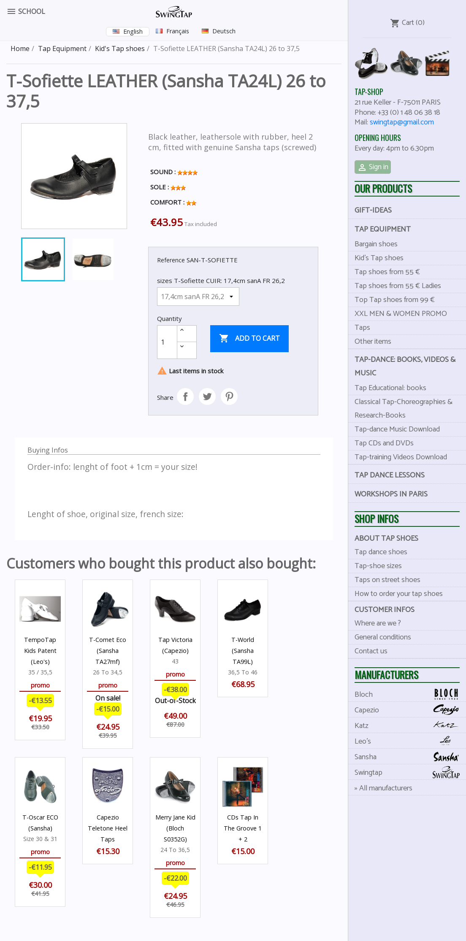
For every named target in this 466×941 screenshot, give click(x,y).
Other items (373, 341)
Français (177, 31)
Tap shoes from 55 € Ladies (398, 286)
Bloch (410, 694)
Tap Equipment (383, 229)
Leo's (410, 741)
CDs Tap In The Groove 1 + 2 (243, 828)
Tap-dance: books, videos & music (405, 366)
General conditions (383, 637)
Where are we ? (378, 623)
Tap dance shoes (381, 552)
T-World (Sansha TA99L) (242, 651)
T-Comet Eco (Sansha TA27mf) (107, 651)
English (133, 31)
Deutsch (224, 31)
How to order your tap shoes (399, 594)
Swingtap (410, 772)
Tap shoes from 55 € (387, 272)
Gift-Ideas (373, 210)
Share (185, 396)
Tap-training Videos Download (401, 457)
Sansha (410, 756)
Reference (171, 260)
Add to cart (249, 338)
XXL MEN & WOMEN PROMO (401, 313)
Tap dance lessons (390, 475)
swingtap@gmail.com (402, 122)
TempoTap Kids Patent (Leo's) (40, 651)
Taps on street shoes (387, 580)
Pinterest (229, 396)
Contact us (371, 651)
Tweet (207, 396)
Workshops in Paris (391, 494)
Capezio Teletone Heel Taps (107, 828)
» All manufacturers (383, 788)
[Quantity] (167, 342)
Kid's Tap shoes (379, 258)
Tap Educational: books (390, 388)
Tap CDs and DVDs (384, 443)
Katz (410, 725)
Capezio (410, 710)
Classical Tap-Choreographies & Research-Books (403, 409)
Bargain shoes (376, 244)
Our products (383, 188)
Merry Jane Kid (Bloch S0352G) (175, 828)
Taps (362, 327)
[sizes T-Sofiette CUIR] (198, 296)
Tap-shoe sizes (378, 566)
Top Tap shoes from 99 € (395, 300)
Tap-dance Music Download (397, 429)
